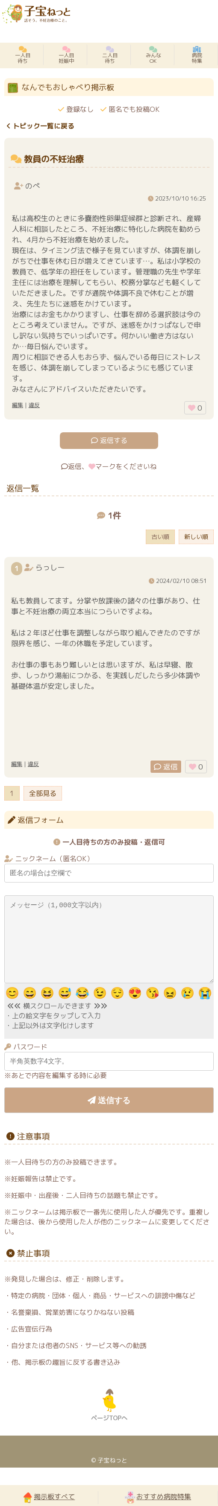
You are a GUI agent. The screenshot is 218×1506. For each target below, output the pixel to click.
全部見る (42, 793)
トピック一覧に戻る (40, 126)
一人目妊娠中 (66, 55)
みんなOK (153, 55)
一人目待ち (22, 55)
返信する (109, 440)
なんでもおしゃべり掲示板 (68, 87)
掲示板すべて (49, 1497)
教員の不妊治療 (54, 159)
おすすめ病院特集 (157, 1497)
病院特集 (197, 55)
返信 (166, 767)
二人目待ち (110, 55)
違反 (34, 405)
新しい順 (196, 536)
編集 (17, 405)
